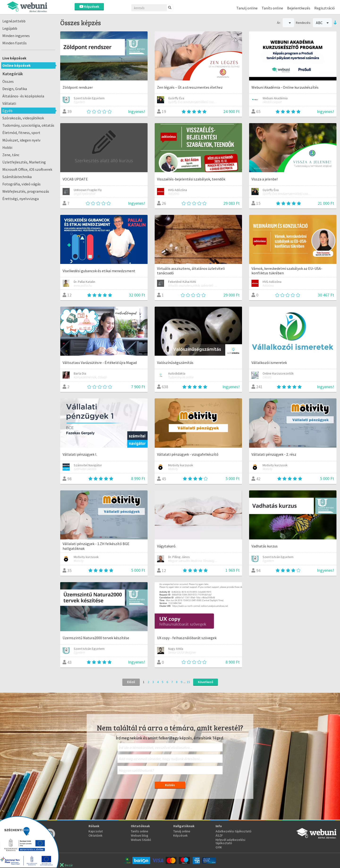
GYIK (219, 847)
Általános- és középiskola (23, 96)
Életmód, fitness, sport (21, 132)
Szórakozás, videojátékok (23, 118)
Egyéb (7, 110)
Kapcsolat (96, 831)
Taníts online (272, 8)
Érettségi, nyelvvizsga (20, 198)
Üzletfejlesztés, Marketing (24, 162)
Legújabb (9, 28)
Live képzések (14, 58)
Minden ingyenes (16, 35)
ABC (322, 22)
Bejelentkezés (298, 8)
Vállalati (9, 103)
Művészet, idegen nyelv (21, 140)
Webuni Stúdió (141, 840)
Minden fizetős (14, 43)
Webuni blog (139, 835)
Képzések (89, 6)
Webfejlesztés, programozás (25, 191)
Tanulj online (247, 8)
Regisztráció (324, 8)
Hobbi (7, 147)
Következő (205, 682)
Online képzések (16, 65)
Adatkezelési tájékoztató (233, 831)
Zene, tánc (10, 154)
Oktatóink (95, 835)
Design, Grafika (14, 88)
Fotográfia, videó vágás (21, 184)
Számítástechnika (17, 176)
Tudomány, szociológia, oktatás (28, 125)
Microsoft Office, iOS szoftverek (27, 169)
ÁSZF (219, 835)
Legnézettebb (14, 21)
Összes (8, 81)
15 (188, 682)
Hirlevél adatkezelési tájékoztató (230, 841)
